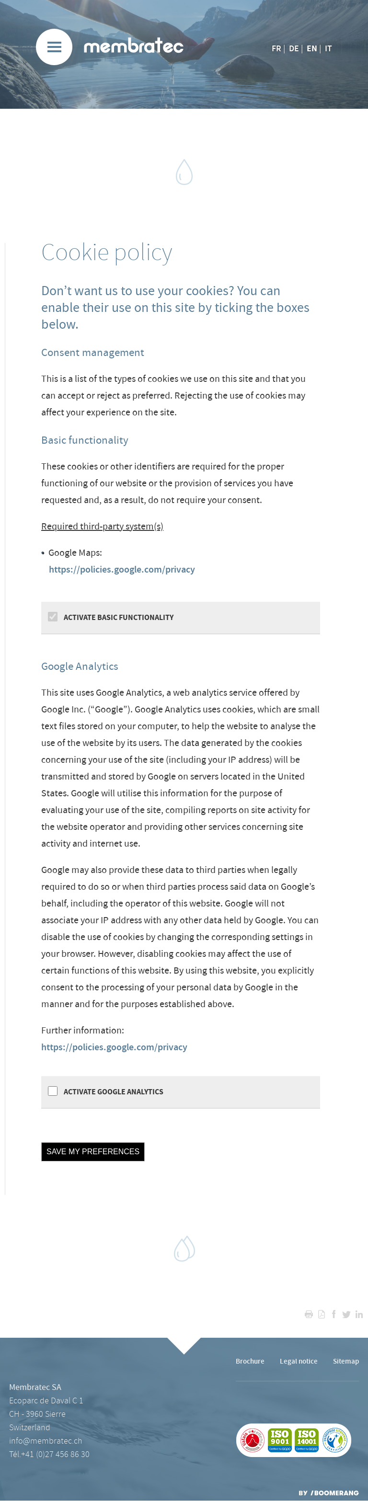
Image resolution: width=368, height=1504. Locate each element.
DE (294, 49)
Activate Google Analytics (112, 1092)
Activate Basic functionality (117, 617)
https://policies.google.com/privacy (122, 569)
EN (312, 49)
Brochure (250, 1361)
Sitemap (346, 1361)
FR (276, 49)
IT (328, 49)
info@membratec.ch (45, 1441)
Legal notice (299, 1361)
